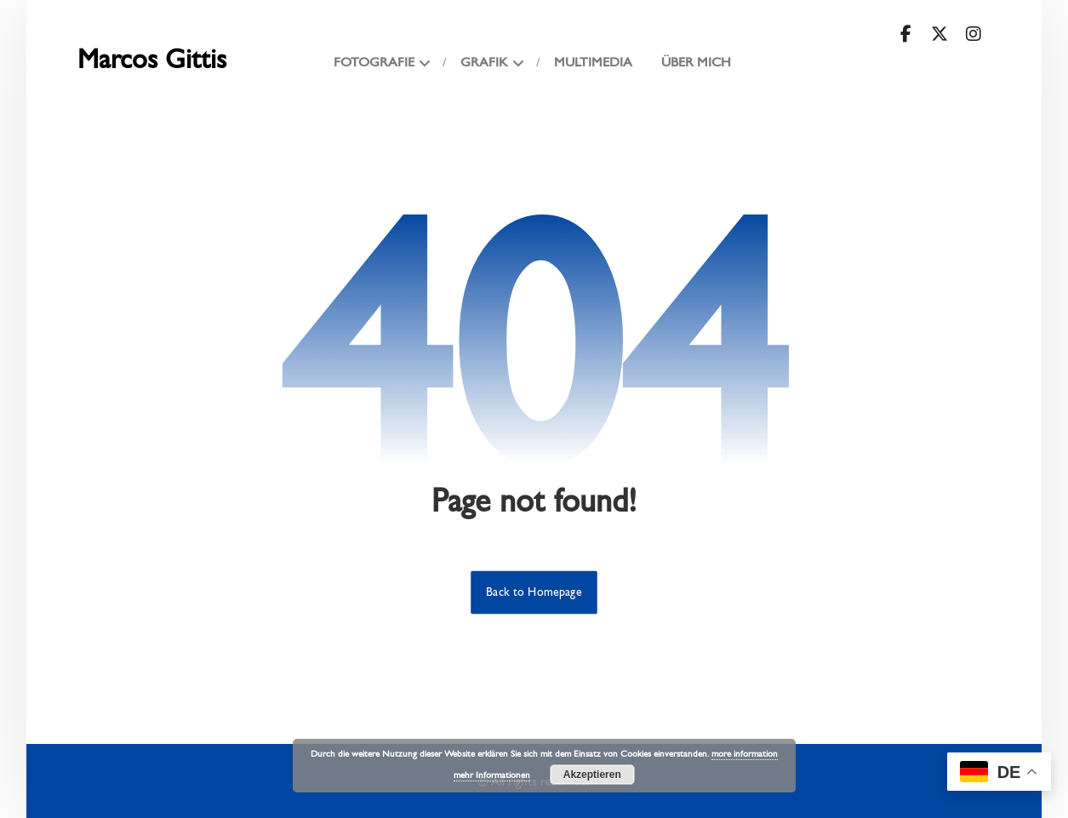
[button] (905, 34)
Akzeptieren (592, 775)
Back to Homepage (534, 592)
